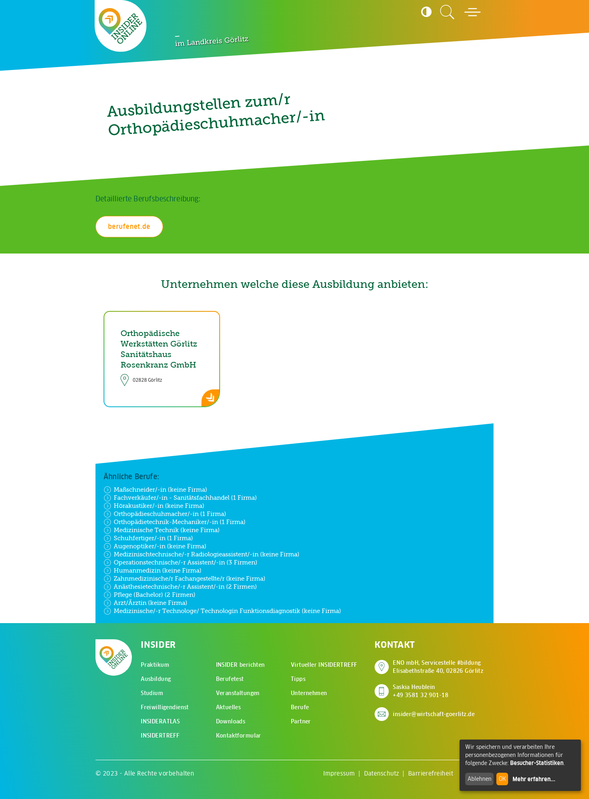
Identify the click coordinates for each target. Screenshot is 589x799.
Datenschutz (381, 773)
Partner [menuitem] (301, 721)
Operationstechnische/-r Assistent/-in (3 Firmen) (180, 562)
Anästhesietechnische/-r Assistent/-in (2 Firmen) (180, 587)
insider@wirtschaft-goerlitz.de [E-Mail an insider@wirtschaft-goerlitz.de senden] (434, 714)
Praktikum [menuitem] (155, 665)
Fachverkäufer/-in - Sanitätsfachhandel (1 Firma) (180, 498)
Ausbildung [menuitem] (156, 679)
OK (502, 779)
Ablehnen (480, 779)
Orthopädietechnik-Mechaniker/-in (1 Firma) (175, 522)
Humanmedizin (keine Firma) (152, 570)
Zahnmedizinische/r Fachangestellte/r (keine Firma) (184, 579)
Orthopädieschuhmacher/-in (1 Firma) (165, 514)
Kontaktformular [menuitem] (238, 735)
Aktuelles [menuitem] (228, 707)
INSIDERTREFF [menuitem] (160, 735)
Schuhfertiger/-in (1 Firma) (148, 538)
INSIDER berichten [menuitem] (240, 665)
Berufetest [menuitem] (230, 679)
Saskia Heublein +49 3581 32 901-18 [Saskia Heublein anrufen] (420, 691)
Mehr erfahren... (534, 779)
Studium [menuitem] (152, 693)
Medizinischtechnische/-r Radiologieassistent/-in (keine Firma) (201, 554)
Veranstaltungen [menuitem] (238, 693)
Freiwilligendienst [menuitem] (165, 707)
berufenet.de (129, 226)
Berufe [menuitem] (300, 707)
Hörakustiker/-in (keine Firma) (154, 506)
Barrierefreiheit (430, 773)
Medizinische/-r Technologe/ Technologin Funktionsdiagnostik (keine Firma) (222, 611)
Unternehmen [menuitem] (309, 693)
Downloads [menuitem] (231, 721)
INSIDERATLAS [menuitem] (160, 721)
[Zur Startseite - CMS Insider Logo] (120, 25)
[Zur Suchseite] (447, 12)
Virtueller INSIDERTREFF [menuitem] (324, 665)
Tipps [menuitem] (298, 679)
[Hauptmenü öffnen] (472, 12)
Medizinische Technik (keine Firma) (162, 530)
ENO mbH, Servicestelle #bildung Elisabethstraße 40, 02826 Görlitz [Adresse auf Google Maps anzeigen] (438, 666)
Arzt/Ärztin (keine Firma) (145, 603)
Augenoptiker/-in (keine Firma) (155, 546)
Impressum (339, 773)
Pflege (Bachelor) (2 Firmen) (149, 595)
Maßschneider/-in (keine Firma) (155, 490)
